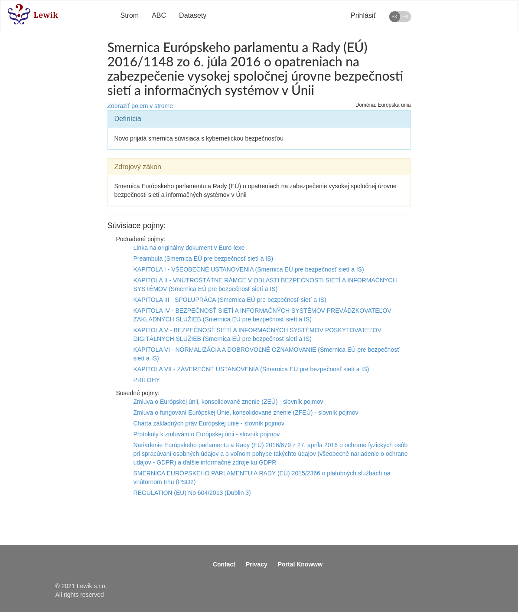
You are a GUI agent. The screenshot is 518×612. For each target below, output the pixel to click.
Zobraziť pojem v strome (140, 105)
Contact (224, 564)
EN (405, 16)
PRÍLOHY (147, 379)
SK (394, 16)
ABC (159, 15)
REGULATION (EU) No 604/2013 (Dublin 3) (192, 492)
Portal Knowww (300, 564)
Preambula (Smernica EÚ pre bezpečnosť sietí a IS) (204, 258)
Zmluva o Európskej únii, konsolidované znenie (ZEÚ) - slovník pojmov (228, 401)
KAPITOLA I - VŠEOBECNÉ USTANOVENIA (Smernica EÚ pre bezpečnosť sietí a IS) (249, 269)
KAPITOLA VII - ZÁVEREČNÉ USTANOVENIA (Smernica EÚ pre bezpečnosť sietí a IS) (251, 369)
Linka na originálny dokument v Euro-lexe (189, 247)
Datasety (192, 15)
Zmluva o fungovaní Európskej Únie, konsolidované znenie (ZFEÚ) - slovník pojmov (246, 412)
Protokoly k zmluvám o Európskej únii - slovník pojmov (207, 434)
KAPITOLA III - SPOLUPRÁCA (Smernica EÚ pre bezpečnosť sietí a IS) (230, 299)
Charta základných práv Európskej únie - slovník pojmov (209, 423)
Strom (130, 15)
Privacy (256, 564)
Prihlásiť (363, 15)
